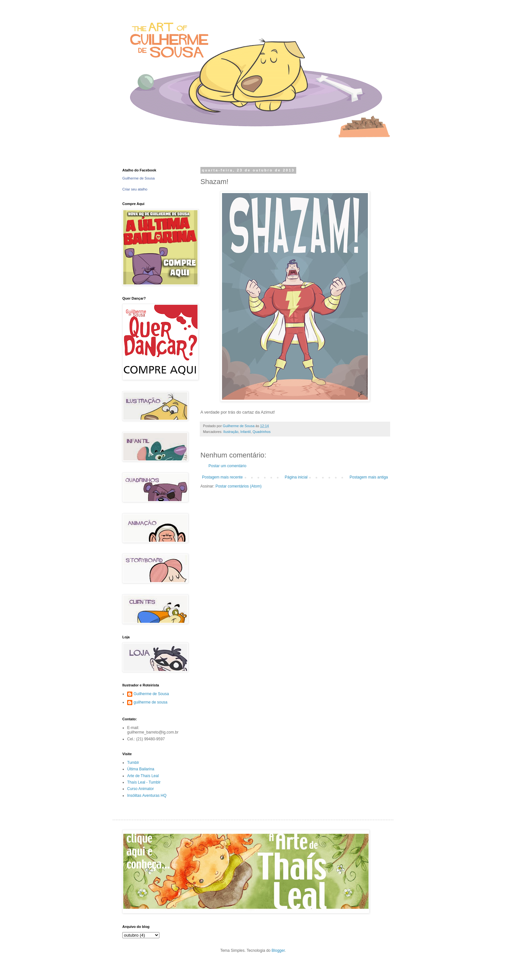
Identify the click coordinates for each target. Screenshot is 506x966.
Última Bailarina (140, 769)
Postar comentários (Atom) (239, 486)
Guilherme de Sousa (138, 178)
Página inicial (296, 477)
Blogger (278, 950)
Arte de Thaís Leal (143, 776)
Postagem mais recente (222, 477)
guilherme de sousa (150, 702)
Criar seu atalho (134, 189)
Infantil (245, 432)
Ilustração (230, 432)
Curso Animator (140, 788)
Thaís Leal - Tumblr (143, 782)
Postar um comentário (227, 466)
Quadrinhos (262, 432)
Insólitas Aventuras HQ (147, 795)
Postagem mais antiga (368, 477)
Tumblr (133, 762)
